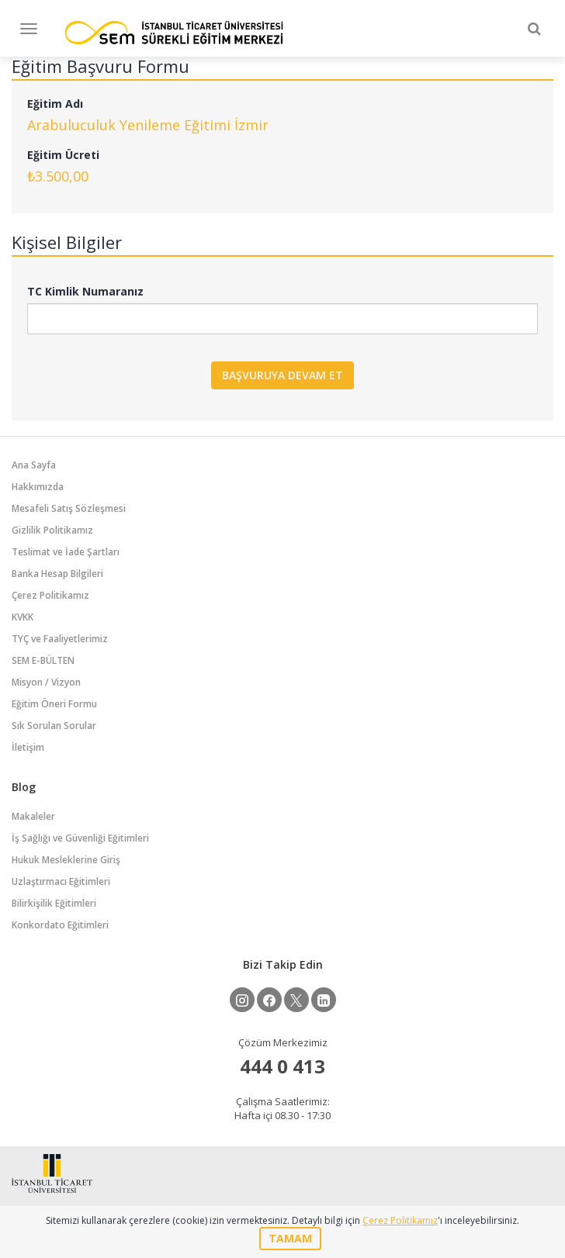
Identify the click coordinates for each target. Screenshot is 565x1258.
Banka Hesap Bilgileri (57, 573)
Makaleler (33, 816)
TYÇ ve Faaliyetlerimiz (60, 638)
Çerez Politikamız (50, 595)
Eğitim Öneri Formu (54, 703)
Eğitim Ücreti (63, 154)
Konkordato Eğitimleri (60, 924)
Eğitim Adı (55, 103)
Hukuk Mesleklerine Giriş (66, 859)
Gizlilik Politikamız (52, 530)
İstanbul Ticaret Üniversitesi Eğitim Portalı (173, 32)
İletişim (28, 747)
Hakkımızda (38, 486)
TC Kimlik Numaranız (85, 291)
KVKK (22, 617)
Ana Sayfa (34, 465)
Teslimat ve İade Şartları (66, 551)
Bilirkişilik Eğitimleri (54, 903)
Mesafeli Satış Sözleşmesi (69, 508)
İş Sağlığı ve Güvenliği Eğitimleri (80, 838)
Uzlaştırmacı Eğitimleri (61, 881)
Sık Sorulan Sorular (54, 725)
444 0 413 (282, 1066)
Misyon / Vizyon (46, 682)
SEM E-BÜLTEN (43, 660)
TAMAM (290, 1238)
